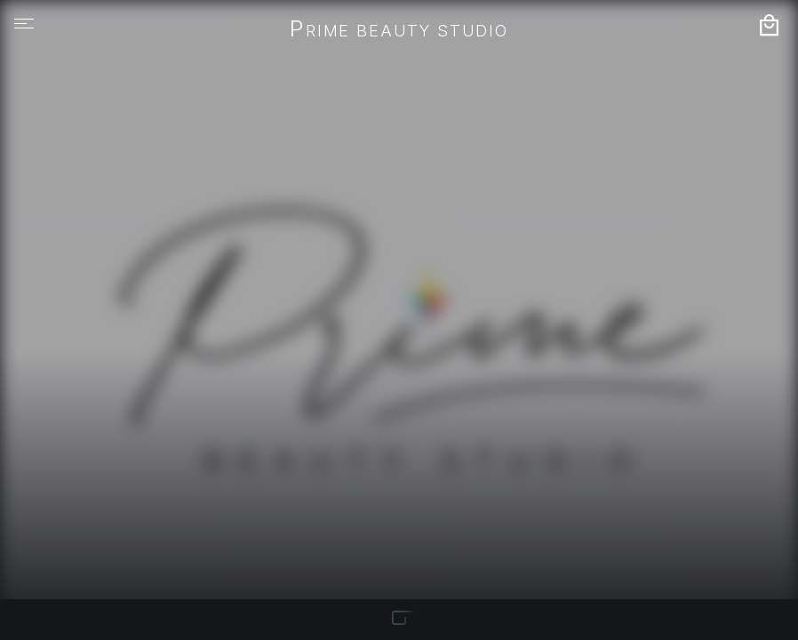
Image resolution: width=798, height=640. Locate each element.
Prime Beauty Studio (399, 30)
